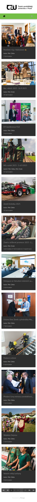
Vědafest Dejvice (10, 435)
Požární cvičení (9, 358)
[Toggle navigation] (32, 6)
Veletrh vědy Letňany (12, 473)
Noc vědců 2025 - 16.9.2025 (15, 88)
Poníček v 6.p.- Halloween (13, 49)
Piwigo (22, 498)
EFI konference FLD (11, 127)
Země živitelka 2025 (11, 204)
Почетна (4, 16)
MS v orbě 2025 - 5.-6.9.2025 (15, 165)
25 (25, 490)
